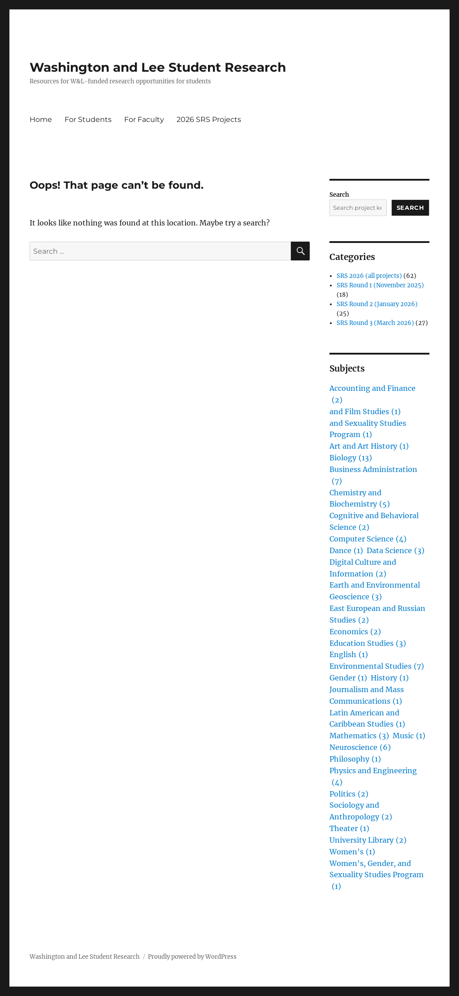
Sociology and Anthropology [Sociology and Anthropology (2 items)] (360, 812)
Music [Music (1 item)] (409, 736)
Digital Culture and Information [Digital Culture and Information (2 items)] (362, 569)
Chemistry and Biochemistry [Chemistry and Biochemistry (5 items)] (359, 499)
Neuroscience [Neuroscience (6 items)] (360, 747)
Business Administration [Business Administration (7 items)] (373, 476)
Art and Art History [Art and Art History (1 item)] (369, 446)
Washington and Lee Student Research (158, 67)
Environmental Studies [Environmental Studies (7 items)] (376, 666)
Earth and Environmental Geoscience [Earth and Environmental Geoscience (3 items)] (374, 591)
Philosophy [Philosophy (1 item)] (355, 759)
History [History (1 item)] (390, 678)
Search (339, 195)
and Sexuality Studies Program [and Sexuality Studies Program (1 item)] (367, 430)
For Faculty (144, 119)
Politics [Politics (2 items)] (348, 794)
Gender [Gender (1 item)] (348, 678)
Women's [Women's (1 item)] (352, 852)
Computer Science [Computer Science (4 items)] (368, 539)
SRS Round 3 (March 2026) (375, 323)
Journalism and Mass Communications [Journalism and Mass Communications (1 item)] (366, 696)
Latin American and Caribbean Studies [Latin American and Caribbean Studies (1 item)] (367, 719)
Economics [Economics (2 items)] (355, 632)
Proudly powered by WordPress (192, 957)
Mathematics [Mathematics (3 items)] (359, 736)
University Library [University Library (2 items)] (368, 840)
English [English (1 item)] (348, 655)
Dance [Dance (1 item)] (346, 551)
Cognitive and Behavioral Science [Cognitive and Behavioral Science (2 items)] (374, 522)
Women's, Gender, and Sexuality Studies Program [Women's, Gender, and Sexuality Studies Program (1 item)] (376, 876)
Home (41, 119)
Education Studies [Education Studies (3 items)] (367, 644)
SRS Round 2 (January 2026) (377, 304)
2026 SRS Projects (209, 119)
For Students (88, 119)
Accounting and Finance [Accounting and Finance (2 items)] (372, 395)
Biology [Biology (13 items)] (350, 458)
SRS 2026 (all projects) (369, 276)
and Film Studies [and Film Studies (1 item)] (365, 412)
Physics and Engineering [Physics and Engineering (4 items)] (373, 777)
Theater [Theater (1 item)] (349, 829)
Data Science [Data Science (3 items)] (395, 551)
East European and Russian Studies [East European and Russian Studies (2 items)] (377, 615)
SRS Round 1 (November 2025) (380, 285)
